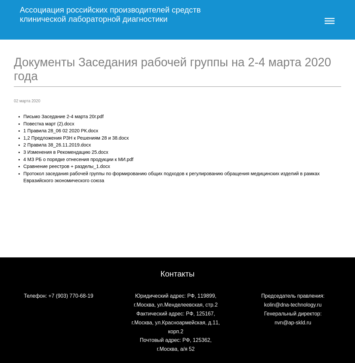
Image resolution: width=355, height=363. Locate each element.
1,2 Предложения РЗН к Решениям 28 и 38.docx (76, 138)
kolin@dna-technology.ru (293, 305)
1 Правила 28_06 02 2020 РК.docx (60, 130)
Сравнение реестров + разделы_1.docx (66, 166)
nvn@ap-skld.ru (292, 322)
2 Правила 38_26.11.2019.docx (57, 145)
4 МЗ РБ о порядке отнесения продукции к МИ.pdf (78, 159)
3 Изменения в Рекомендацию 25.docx (65, 152)
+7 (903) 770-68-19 (70, 296)
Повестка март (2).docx (48, 123)
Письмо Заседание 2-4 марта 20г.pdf (63, 116)
